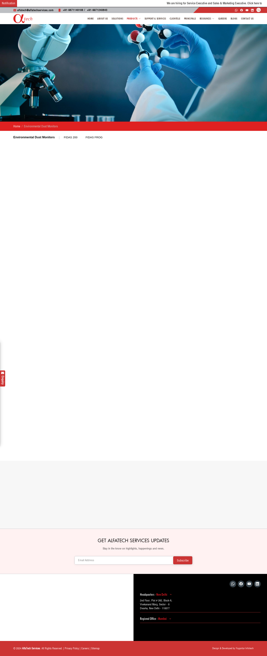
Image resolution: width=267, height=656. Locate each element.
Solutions (117, 18)
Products (134, 18)
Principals (190, 18)
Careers (222, 18)
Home (91, 18)
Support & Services (155, 18)
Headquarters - (156, 594)
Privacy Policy (72, 648)
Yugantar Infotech (245, 648)
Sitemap (95, 648)
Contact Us (247, 18)
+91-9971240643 (97, 10)
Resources (207, 18)
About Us (102, 18)
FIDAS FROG (94, 137)
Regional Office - (156, 618)
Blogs (234, 18)
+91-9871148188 (73, 10)
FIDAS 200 (70, 137)
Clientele (175, 18)
